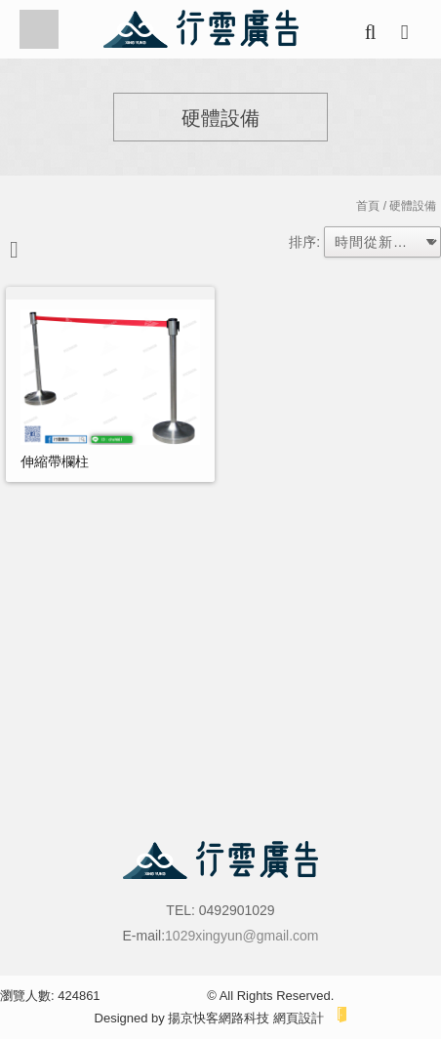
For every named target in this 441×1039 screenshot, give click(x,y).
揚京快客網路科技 (218, 1018)
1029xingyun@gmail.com (241, 935)
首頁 (368, 206)
